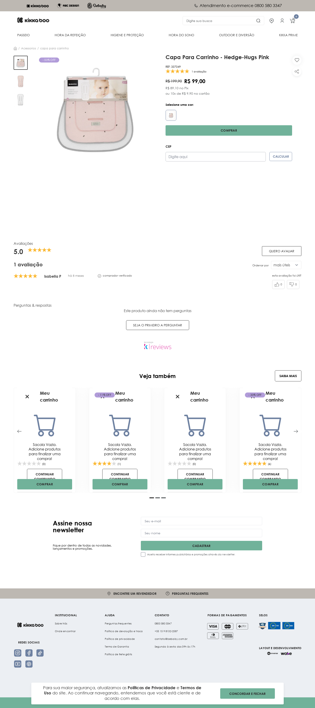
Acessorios (28, 48)
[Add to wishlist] (296, 60)
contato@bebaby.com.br (171, 639)
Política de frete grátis (118, 654)
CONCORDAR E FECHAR (247, 694)
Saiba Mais (288, 376)
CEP (168, 146)
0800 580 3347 (163, 623)
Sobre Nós (61, 623)
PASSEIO (23, 35)
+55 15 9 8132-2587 (166, 631)
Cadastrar (201, 546)
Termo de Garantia (117, 646)
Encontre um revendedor (131, 593)
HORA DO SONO (181, 35)
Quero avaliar (281, 251)
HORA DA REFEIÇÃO (70, 35)
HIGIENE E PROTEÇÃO (127, 35)
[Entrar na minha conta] (282, 21)
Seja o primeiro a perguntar (157, 325)
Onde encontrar (65, 631)
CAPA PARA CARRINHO (54, 48)
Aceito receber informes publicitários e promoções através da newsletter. (191, 554)
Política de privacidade (120, 639)
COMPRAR (45, 484)
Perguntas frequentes (187, 593)
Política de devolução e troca (124, 631)
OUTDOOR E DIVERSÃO (236, 35)
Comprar (229, 130)
